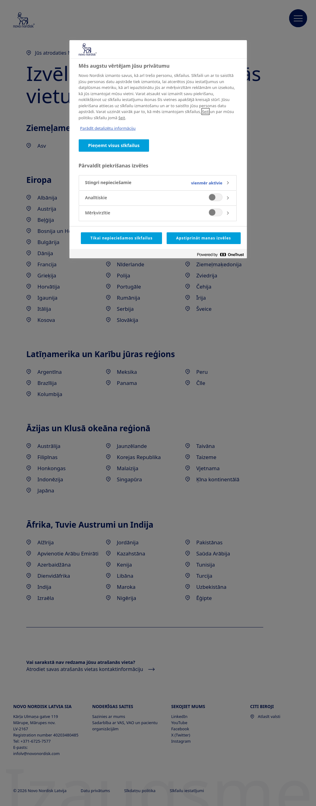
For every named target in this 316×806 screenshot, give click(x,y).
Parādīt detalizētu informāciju (108, 128)
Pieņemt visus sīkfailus (114, 145)
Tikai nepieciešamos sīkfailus (121, 238)
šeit (205, 111)
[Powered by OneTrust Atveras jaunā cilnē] (220, 254)
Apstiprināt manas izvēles (203, 238)
